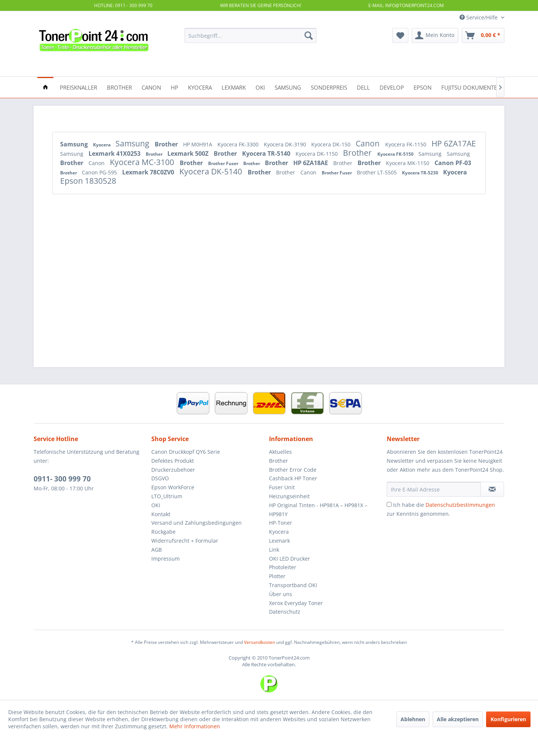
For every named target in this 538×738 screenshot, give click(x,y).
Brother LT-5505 (377, 172)
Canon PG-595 (100, 172)
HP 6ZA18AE (311, 163)
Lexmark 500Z (188, 153)
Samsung (74, 144)
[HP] (174, 87)
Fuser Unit (282, 487)
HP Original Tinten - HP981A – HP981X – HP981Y (318, 510)
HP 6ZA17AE (454, 143)
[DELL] (363, 87)
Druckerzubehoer (173, 469)
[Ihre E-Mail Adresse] (434, 489)
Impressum (165, 558)
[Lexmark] (234, 87)
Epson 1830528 (88, 181)
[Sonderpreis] (329, 87)
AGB (156, 549)
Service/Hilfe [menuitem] (479, 17)
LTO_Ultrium (166, 496)
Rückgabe (163, 531)
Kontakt (160, 514)
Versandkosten (259, 642)
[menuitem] (250, 35)
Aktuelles (280, 451)
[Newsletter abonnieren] (492, 489)
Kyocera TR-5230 (420, 173)
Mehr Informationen (194, 726)
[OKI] (260, 87)
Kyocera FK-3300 (238, 144)
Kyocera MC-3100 (143, 162)
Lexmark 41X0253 (115, 153)
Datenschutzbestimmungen (460, 504)
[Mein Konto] (435, 35)
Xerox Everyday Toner (296, 603)
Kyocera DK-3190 (285, 144)
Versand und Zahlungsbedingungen (196, 522)
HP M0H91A (198, 144)
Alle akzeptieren (458, 719)
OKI (155, 505)
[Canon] (151, 87)
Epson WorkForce (172, 487)
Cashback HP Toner (293, 478)
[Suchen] (308, 35)
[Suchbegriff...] (250, 35)
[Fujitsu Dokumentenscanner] (483, 87)
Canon (368, 143)
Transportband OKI (293, 585)
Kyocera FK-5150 (396, 154)
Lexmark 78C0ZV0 (149, 172)
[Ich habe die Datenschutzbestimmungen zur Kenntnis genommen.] (389, 504)
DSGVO (160, 478)
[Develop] (392, 87)
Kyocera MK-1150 (408, 163)
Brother (167, 144)
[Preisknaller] (78, 87)
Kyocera (102, 145)
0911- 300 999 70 (62, 479)
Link (274, 549)
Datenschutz (284, 611)
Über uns (280, 594)
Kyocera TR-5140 (267, 153)
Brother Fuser (223, 163)
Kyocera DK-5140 (211, 171)
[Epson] (422, 87)
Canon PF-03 (453, 163)
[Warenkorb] (483, 35)
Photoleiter (282, 567)
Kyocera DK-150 (331, 144)
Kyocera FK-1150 (406, 144)
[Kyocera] (200, 87)
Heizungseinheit (289, 496)
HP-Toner (280, 522)
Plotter (277, 576)
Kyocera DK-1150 (317, 153)
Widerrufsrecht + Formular (184, 540)
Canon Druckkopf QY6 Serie (185, 451)
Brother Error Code (292, 469)
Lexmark (279, 540)
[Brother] (119, 87)
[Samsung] (288, 87)
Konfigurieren (508, 719)
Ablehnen (413, 719)
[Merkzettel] (400, 35)
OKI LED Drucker (289, 558)
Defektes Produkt (172, 460)
